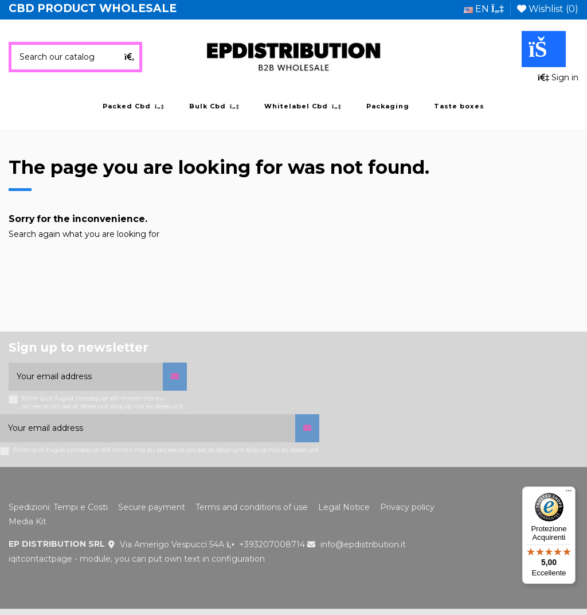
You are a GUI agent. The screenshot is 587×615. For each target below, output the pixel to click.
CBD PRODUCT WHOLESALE (93, 8)
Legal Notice (344, 507)
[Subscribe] (175, 377)
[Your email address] (86, 377)
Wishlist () (547, 8)
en (484, 8)
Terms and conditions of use (251, 507)
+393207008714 (272, 544)
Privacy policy (407, 507)
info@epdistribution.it (363, 544)
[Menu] (569, 493)
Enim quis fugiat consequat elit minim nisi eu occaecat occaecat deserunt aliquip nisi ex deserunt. (103, 402)
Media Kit (27, 521)
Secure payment (151, 507)
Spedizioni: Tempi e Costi (58, 507)
